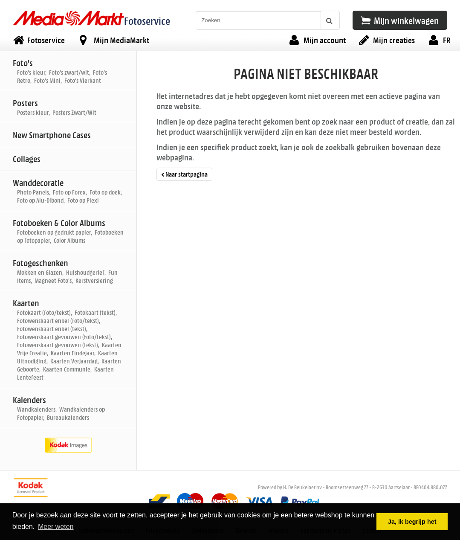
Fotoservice (147, 21)
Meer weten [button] (56, 526)
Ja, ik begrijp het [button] (412, 521)
